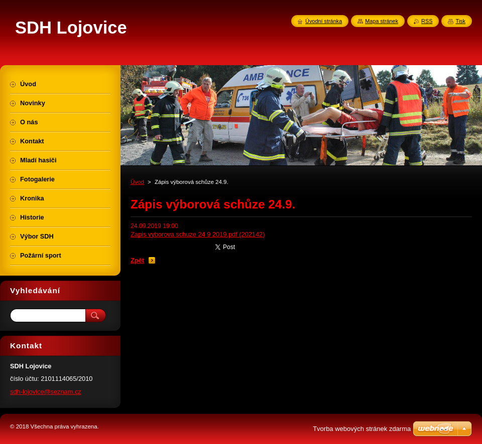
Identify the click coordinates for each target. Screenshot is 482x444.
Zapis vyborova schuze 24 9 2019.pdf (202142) (198, 234)
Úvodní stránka (323, 21)
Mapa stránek (381, 21)
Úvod (137, 182)
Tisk (460, 21)
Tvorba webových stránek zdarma (362, 428)
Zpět (137, 260)
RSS (426, 21)
